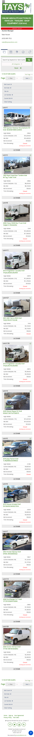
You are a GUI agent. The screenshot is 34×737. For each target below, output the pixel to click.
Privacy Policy (8, 717)
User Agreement (19, 715)
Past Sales (16, 717)
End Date (7, 88)
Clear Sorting (8, 102)
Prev (11, 78)
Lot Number (7, 95)
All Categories (17, 64)
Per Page (28, 74)
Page (3, 78)
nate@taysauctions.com (9, 42)
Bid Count (7, 84)
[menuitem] (17, 84)
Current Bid (7, 98)
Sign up (11, 715)
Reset (16, 68)
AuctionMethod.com (21, 735)
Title (5, 91)
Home (5, 715)
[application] (31, 733)
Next (27, 78)
